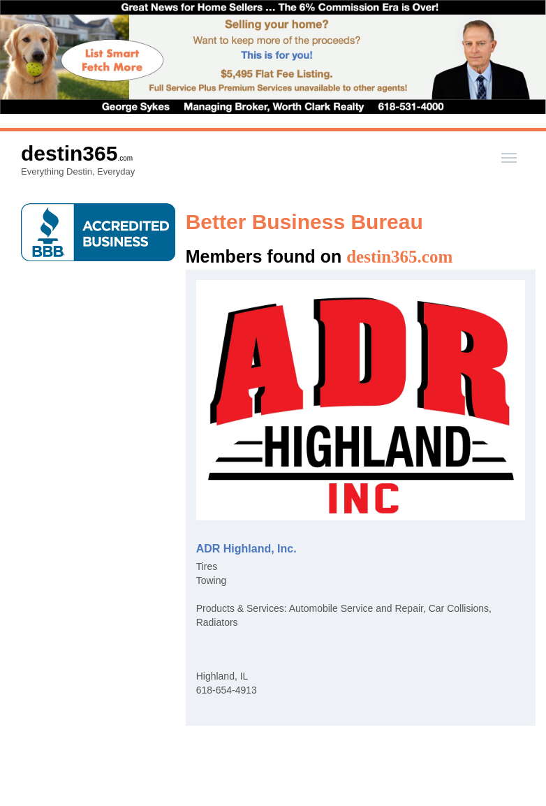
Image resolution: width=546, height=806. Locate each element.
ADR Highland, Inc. (246, 549)
